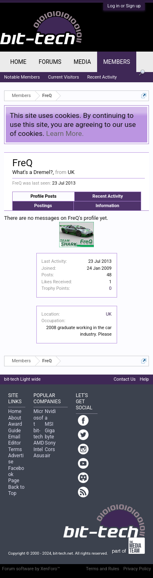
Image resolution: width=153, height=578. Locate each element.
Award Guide (15, 427)
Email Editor (14, 440)
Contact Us (124, 379)
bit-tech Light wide (22, 379)
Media (82, 62)
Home (18, 62)
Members (116, 62)
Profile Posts (44, 196)
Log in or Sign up (124, 6)
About (14, 418)
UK (108, 314)
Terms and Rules (103, 568)
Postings (43, 205)
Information (107, 205)
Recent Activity (108, 196)
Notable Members (22, 77)
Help (144, 379)
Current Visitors (63, 77)
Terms (15, 449)
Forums (50, 62)
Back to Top (16, 490)
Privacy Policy (137, 568)
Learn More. (65, 133)
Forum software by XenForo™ (31, 568)
